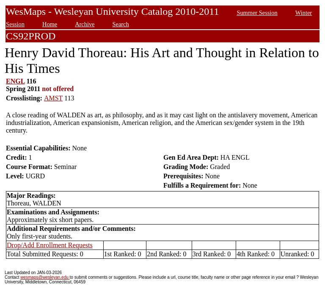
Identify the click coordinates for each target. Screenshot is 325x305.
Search (121, 24)
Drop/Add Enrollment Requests (50, 245)
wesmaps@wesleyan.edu (44, 277)
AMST (53, 98)
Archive (84, 24)
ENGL (15, 81)
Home (49, 24)
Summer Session (257, 12)
